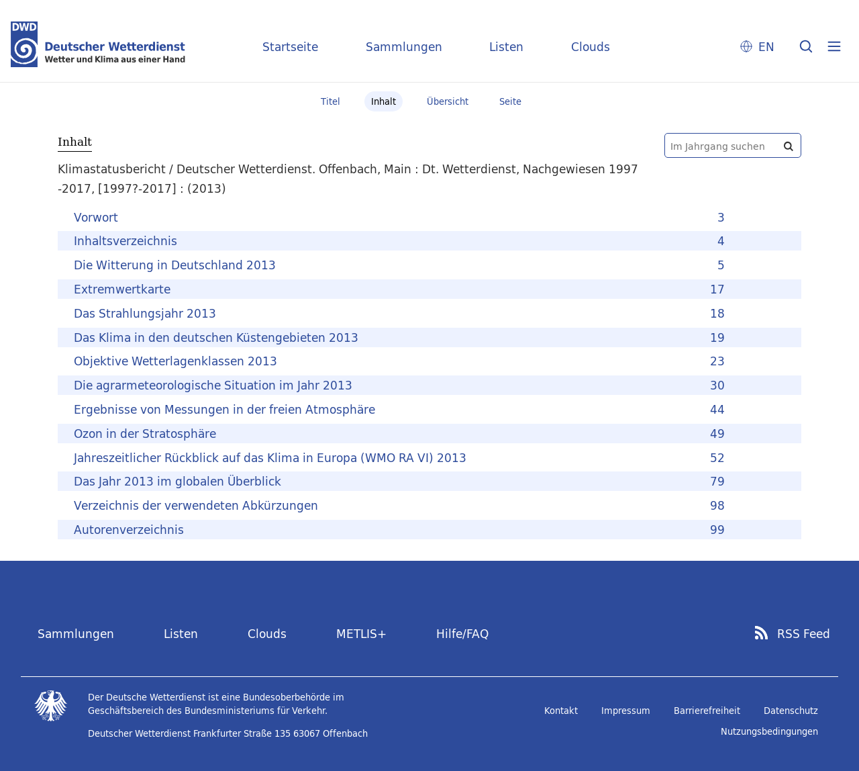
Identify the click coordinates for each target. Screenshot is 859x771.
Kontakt (561, 710)
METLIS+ (361, 633)
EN (766, 46)
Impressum (625, 710)
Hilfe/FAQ (462, 633)
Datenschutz (791, 710)
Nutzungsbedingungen (769, 731)
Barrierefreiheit (707, 710)
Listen (506, 46)
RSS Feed (803, 634)
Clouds (590, 46)
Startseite (290, 46)
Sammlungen (404, 46)
